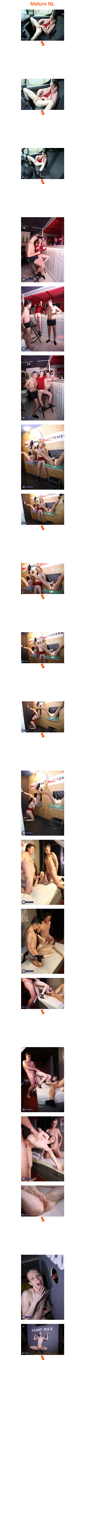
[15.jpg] (42, 1012)
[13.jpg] (42, 874)
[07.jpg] (42, 458)
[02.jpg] (42, 113)
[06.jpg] (42, 389)
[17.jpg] (42, 1150)
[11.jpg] (42, 735)
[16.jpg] (42, 1081)
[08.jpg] (42, 528)
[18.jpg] (42, 1219)
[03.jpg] (42, 182)
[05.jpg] (42, 320)
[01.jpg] (42, 43)
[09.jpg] (42, 597)
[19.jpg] (42, 1289)
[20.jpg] (42, 1358)
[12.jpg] (42, 804)
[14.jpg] (42, 943)
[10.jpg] (42, 666)
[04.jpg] (42, 251)
